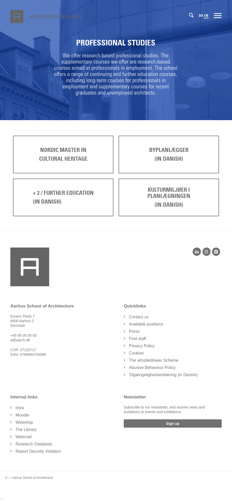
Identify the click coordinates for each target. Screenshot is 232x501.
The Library (26, 429)
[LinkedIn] (197, 252)
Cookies (136, 353)
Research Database (34, 444)
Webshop (24, 422)
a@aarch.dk (20, 340)
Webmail (24, 437)
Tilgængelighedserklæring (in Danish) (163, 375)
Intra (20, 408)
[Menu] (218, 15)
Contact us (139, 317)
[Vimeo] (216, 252)
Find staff (137, 338)
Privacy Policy (142, 346)
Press (134, 331)
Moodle (22, 415)
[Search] (191, 15)
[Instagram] (206, 252)
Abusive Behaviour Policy (152, 367)
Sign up (172, 423)
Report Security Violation (38, 451)
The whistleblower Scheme (153, 360)
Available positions (146, 324)
